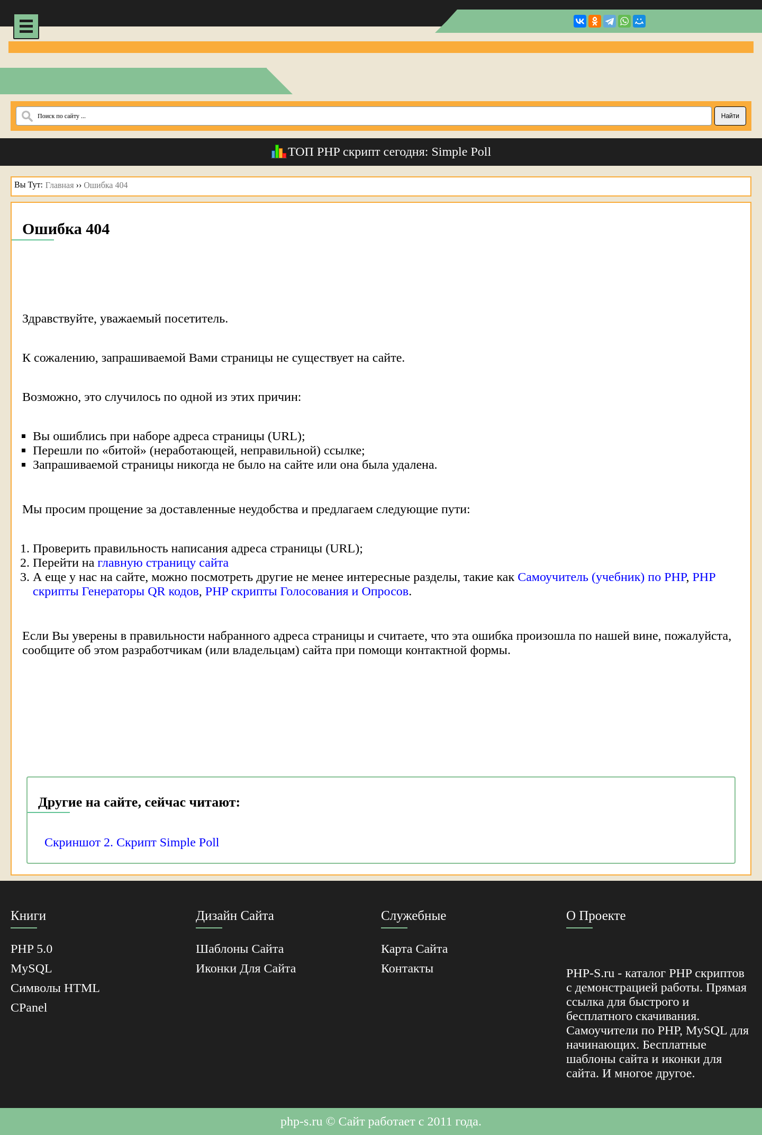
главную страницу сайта (163, 562)
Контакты (407, 968)
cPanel (29, 1007)
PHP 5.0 (31, 948)
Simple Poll (461, 151)
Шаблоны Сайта (240, 948)
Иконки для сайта (246, 968)
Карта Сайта (414, 948)
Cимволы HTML (55, 988)
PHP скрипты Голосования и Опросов (307, 591)
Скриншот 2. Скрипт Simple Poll (132, 842)
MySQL (31, 968)
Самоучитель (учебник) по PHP (602, 577)
